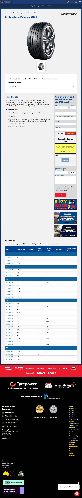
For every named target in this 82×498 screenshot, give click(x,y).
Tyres (71, 406)
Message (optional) (60, 175)
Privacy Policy (67, 189)
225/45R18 (9, 288)
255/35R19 (9, 327)
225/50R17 (9, 276)
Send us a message (11, 426)
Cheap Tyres (5, 467)
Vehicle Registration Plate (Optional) (60, 169)
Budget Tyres (5, 465)
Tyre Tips (71, 417)
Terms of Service (59, 190)
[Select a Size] (41, 86)
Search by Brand (73, 413)
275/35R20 (9, 360)
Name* (57, 111)
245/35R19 (9, 318)
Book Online (73, 446)
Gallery (71, 453)
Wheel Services (73, 440)
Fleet (70, 449)
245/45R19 (9, 321)
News (71, 451)
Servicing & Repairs (74, 436)
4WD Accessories (74, 430)
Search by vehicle (29, 244)
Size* (56, 105)
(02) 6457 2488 (10, 423)
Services (72, 427)
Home (7, 13)
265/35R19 (9, 336)
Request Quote (61, 195)
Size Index (5, 461)
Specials (72, 442)
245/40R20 (9, 354)
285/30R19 (9, 344)
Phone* (64, 116)
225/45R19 (9, 310)
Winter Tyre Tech (73, 419)
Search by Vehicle (74, 409)
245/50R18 (9, 297)
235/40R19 (9, 312)
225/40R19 (9, 304)
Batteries (71, 432)
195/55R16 (9, 257)
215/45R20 (9, 351)
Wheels (71, 421)
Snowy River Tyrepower (41, 6)
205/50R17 (9, 273)
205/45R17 (9, 270)
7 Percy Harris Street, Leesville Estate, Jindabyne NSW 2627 (12, 418)
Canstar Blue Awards (7, 463)
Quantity (72, 105)
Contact (71, 444)
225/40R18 (9, 285)
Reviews (72, 455)
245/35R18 (9, 294)
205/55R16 (9, 260)
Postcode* (58, 127)
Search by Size (73, 411)
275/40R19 (9, 338)
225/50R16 (9, 263)
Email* (57, 122)
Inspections (72, 434)
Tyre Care (72, 415)
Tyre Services (72, 438)
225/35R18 (9, 282)
